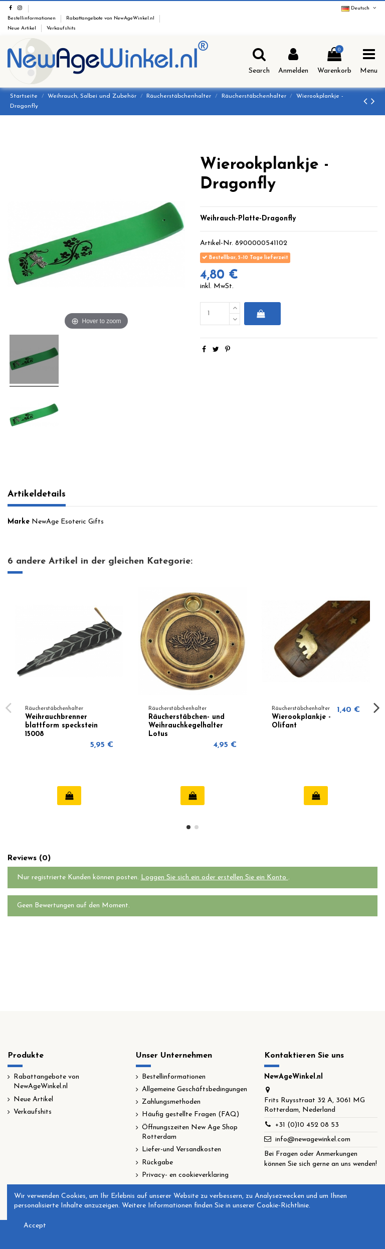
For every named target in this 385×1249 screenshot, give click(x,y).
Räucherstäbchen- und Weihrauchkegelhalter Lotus (186, 725)
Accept (35, 1225)
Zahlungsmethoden (171, 1102)
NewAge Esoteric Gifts (68, 522)
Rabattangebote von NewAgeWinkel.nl (111, 18)
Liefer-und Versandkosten (181, 1149)
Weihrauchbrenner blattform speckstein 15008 (61, 725)
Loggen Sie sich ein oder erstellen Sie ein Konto (214, 877)
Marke (19, 522)
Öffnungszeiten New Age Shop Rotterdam (190, 1132)
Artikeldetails (37, 494)
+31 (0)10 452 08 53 (307, 1125)
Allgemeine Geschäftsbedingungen (194, 1089)
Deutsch (359, 8)
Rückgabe (157, 1162)
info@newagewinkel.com (312, 1139)
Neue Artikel (23, 28)
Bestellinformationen (32, 18)
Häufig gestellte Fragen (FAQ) (190, 1114)
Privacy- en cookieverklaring (185, 1175)
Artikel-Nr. (216, 243)
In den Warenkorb (260, 314)
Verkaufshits (61, 28)
